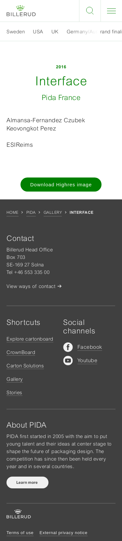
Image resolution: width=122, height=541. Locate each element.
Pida (31, 212)
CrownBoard (21, 352)
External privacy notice (64, 532)
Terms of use (20, 532)
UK (55, 31)
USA (38, 31)
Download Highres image (61, 184)
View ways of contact (31, 286)
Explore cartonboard (30, 339)
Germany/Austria (86, 31)
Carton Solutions (25, 365)
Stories (14, 392)
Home (13, 212)
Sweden (16, 31)
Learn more (27, 482)
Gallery (53, 212)
